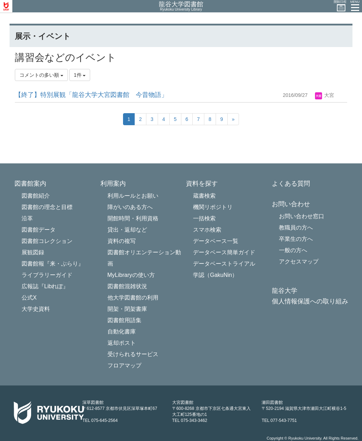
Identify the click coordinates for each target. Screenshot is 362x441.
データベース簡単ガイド (224, 252)
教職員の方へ (296, 228)
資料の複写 (121, 241)
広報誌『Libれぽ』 (45, 286)
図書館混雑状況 (127, 286)
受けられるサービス (132, 354)
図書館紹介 (36, 196)
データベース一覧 (215, 241)
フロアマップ (124, 365)
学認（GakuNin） (215, 275)
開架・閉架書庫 (127, 309)
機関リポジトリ (213, 207)
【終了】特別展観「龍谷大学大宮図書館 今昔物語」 (91, 94)
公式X (29, 298)
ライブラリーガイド (47, 275)
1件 (80, 75)
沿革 (27, 218)
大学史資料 (36, 309)
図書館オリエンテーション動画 (144, 258)
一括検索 (204, 218)
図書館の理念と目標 (47, 207)
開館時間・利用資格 (132, 218)
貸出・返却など (127, 230)
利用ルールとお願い (132, 196)
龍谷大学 (284, 291)
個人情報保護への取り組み (310, 301)
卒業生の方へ (296, 239)
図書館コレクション (47, 241)
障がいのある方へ (130, 207)
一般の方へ (293, 250)
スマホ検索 (207, 230)
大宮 (324, 95)
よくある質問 (291, 183)
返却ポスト (121, 343)
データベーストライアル (224, 264)
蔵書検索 (204, 196)
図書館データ (39, 230)
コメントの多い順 (41, 75)
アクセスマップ (299, 262)
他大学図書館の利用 (132, 298)
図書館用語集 (124, 320)
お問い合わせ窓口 (301, 216)
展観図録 (33, 252)
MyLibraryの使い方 (131, 275)
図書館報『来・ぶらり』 (53, 264)
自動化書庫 (121, 332)
